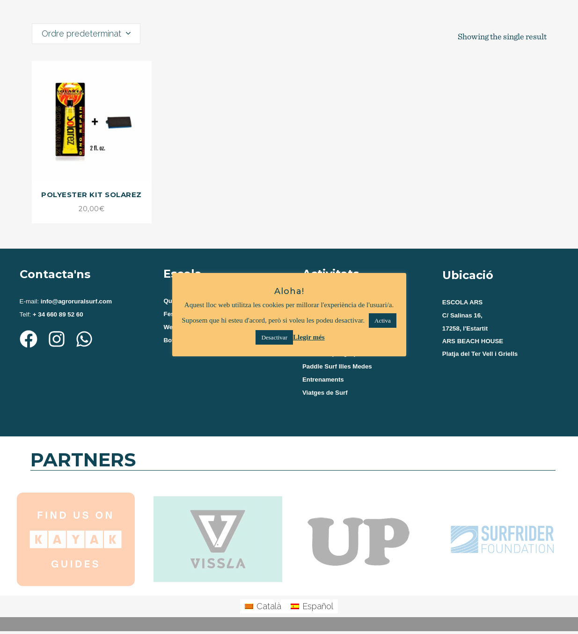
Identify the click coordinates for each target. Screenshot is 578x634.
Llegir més (309, 337)
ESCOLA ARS (462, 302)
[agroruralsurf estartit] (500, 395)
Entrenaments (323, 382)
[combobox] (86, 33)
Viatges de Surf (325, 395)
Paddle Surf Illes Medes (337, 368)
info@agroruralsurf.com (75, 301)
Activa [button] (382, 320)
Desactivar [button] (274, 337)
